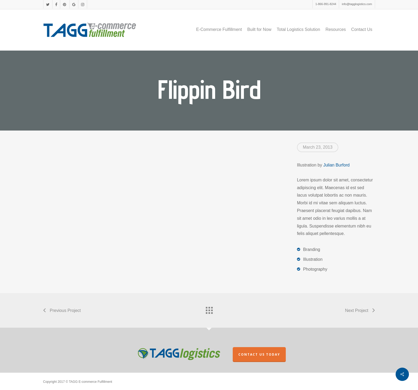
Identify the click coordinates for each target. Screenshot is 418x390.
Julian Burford (336, 165)
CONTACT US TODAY (259, 354)
